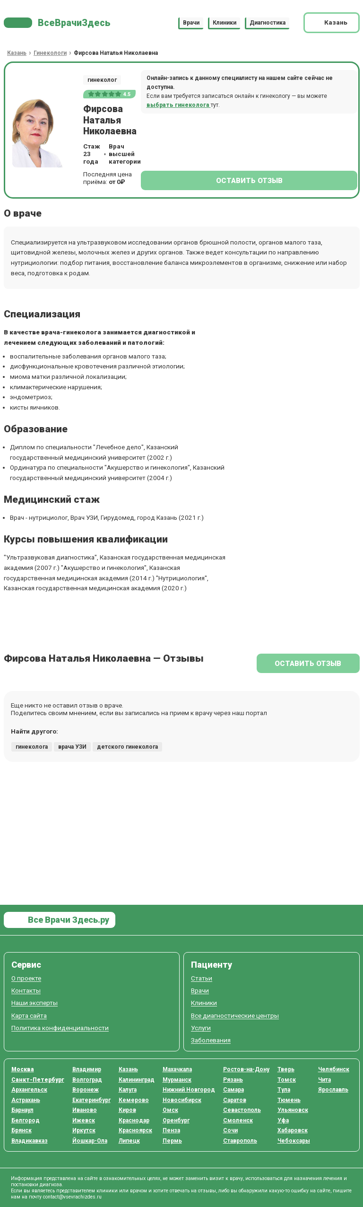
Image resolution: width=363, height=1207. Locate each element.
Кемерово (134, 1100)
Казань (128, 1069)
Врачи (191, 22)
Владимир (86, 1069)
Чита (324, 1079)
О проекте (26, 978)
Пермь (172, 1140)
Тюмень (289, 1100)
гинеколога (32, 746)
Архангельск (29, 1089)
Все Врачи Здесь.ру (67, 920)
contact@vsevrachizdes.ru (72, 1197)
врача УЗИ (72, 746)
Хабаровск (292, 1130)
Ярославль (333, 1089)
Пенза (171, 1130)
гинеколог (102, 80)
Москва (22, 1069)
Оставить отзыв (249, 180)
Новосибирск (182, 1100)
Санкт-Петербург (37, 1079)
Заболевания (211, 1040)
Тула (283, 1089)
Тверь (285, 1069)
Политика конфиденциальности (60, 1028)
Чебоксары (293, 1140)
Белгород (25, 1120)
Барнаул (22, 1110)
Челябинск (333, 1069)
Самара (233, 1089)
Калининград (137, 1079)
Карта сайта (29, 1015)
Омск (170, 1110)
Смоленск (238, 1120)
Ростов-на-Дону (246, 1069)
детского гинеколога (127, 746)
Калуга (128, 1089)
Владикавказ (29, 1140)
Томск (286, 1079)
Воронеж (85, 1089)
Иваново (84, 1110)
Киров (127, 1110)
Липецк (129, 1140)
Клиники (224, 22)
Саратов (234, 1100)
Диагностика (267, 22)
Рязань (233, 1079)
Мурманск (177, 1079)
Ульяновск (292, 1110)
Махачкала (177, 1069)
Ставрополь (240, 1140)
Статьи (201, 978)
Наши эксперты (34, 1002)
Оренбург (176, 1120)
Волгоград (87, 1079)
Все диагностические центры (235, 1015)
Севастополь (242, 1110)
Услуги (201, 1028)
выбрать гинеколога (179, 105)
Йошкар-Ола (89, 1140)
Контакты (26, 990)
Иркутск (83, 1130)
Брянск (21, 1130)
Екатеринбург (91, 1100)
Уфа (283, 1120)
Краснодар (134, 1120)
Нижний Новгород (189, 1089)
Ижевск (83, 1120)
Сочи (230, 1130)
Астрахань (25, 1100)
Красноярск (135, 1130)
